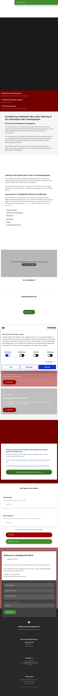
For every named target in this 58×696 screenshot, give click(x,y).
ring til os (28, 312)
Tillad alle (47, 367)
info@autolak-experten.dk (31, 662)
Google (41, 529)
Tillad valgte (29, 367)
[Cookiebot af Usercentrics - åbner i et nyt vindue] (48, 328)
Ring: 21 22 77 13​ (12, 559)
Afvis (10, 367)
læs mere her (9, 382)
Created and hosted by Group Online (29, 687)
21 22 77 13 (28, 203)
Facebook (34, 529)
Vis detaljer (49, 362)
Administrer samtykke (29, 264)
